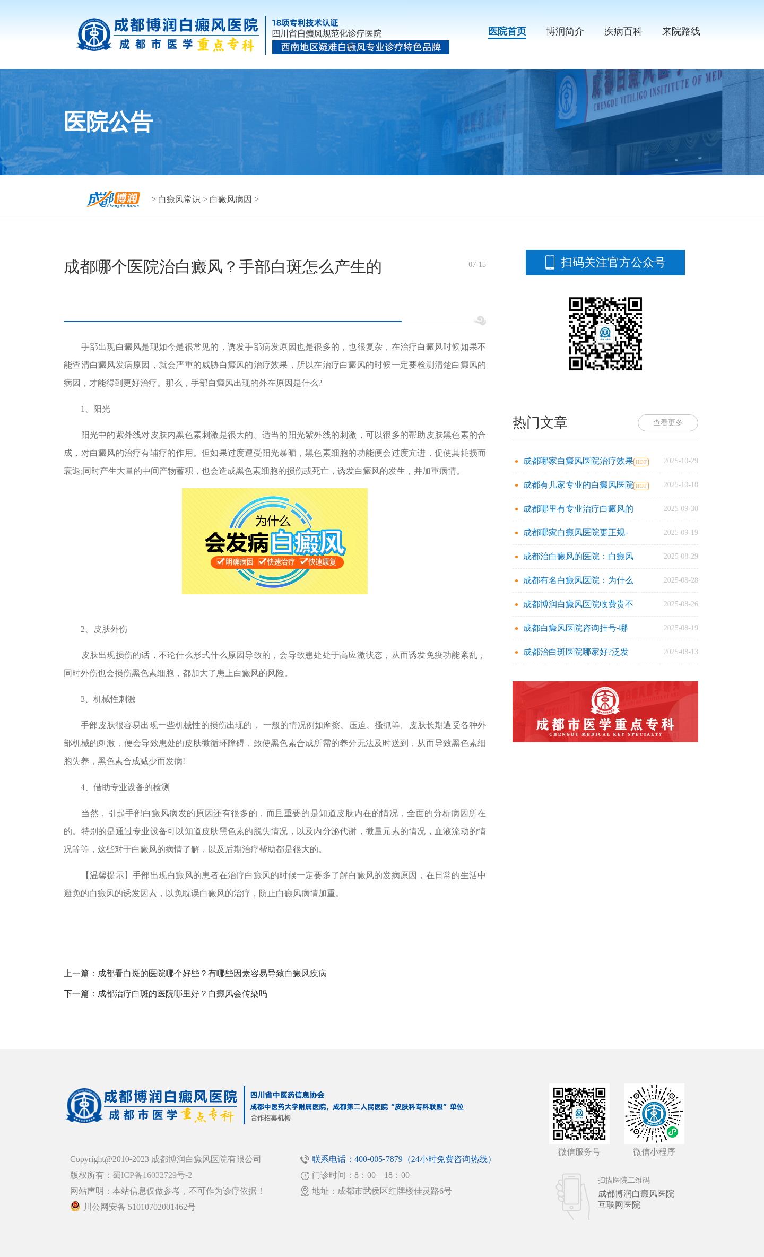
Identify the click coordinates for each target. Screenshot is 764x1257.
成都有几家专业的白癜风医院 (578, 484)
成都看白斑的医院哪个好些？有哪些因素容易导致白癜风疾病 (212, 973)
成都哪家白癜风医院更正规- (575, 532)
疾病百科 (623, 31)
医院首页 (507, 31)
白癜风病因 (231, 199)
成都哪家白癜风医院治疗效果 (578, 460)
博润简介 (565, 31)
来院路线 (681, 31)
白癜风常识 (179, 199)
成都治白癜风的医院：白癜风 (578, 556)
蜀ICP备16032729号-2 (152, 1175)
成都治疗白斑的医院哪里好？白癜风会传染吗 (182, 993)
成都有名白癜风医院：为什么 (578, 580)
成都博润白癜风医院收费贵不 (578, 604)
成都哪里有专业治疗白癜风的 (578, 508)
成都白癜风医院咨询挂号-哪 (575, 627)
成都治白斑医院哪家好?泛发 (576, 651)
